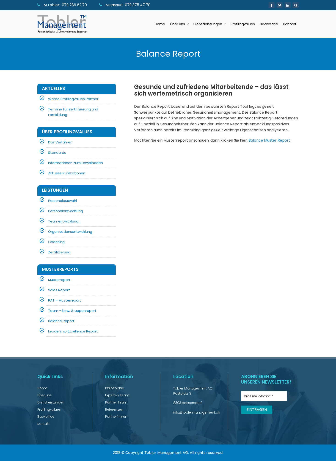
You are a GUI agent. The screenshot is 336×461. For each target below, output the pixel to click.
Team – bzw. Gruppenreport (72, 310)
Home (160, 24)
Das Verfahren (60, 142)
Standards (57, 152)
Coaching (56, 241)
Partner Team (116, 402)
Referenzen (114, 409)
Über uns (180, 24)
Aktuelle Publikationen (66, 173)
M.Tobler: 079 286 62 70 (62, 5)
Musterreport (59, 279)
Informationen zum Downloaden (75, 162)
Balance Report (61, 320)
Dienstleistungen (210, 24)
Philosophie (114, 388)
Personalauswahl (62, 200)
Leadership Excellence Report (73, 331)
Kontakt (290, 24)
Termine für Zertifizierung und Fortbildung (73, 112)
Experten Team (117, 395)
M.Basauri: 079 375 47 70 (124, 5)
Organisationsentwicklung (70, 231)
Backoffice (269, 24)
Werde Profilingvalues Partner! (73, 98)
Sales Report (59, 290)
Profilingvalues (243, 24)
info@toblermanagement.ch (196, 412)
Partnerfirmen (116, 416)
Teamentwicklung (63, 221)
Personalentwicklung (65, 211)
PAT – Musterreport (64, 300)
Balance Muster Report (269, 140)
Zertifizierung (59, 252)
